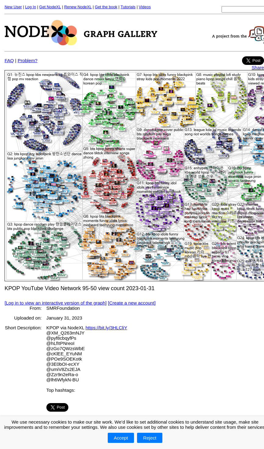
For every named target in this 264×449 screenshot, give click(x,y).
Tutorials (128, 7)
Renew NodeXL (78, 7)
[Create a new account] (132, 302)
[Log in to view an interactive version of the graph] (56, 302)
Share (257, 67)
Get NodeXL (50, 7)
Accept (121, 437)
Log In (30, 7)
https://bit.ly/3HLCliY (106, 327)
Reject (149, 437)
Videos (145, 7)
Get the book (106, 7)
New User (13, 7)
